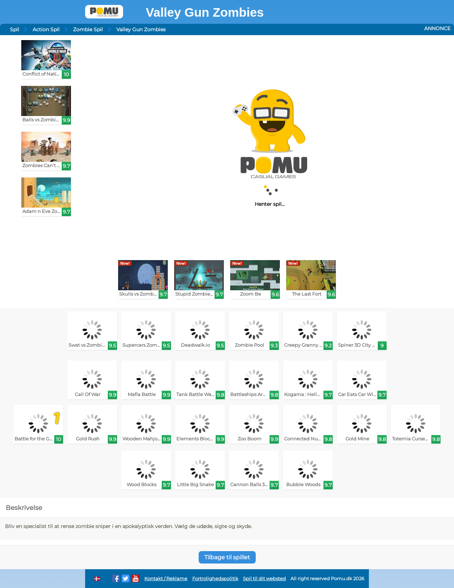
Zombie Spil (88, 29)
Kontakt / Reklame (165, 578)
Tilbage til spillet (227, 557)
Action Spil (46, 29)
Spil (14, 29)
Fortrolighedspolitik (215, 578)
